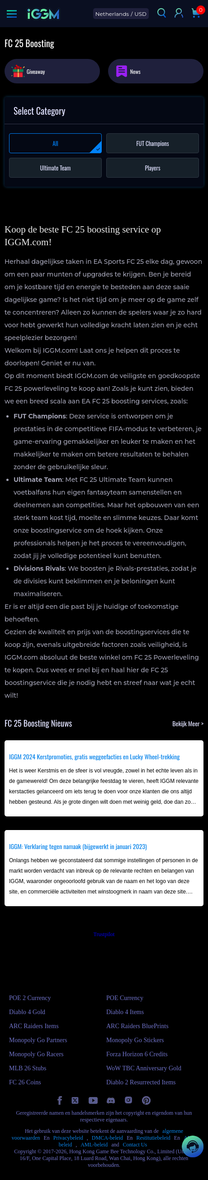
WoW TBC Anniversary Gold (143, 1068)
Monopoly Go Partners (38, 1040)
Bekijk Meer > (187, 723)
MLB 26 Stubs (27, 1068)
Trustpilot (104, 934)
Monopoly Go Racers (36, 1054)
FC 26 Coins (25, 1082)
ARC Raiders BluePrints (137, 1026)
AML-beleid (94, 1144)
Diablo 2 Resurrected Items (141, 1082)
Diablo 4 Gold (27, 1012)
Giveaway (28, 71)
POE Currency (124, 998)
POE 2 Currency (30, 998)
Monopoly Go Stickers (135, 1040)
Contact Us (135, 1144)
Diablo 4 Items (125, 1012)
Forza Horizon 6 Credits (137, 1054)
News (128, 71)
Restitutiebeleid (153, 1138)
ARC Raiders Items (34, 1026)
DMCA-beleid (107, 1138)
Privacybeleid (68, 1138)
